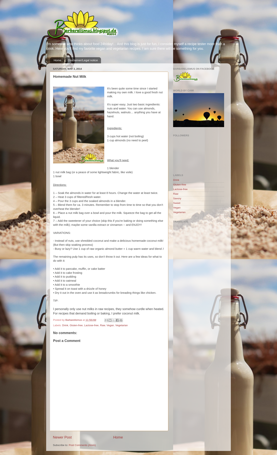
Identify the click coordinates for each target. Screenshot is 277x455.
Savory (177, 198)
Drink (65, 325)
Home (57, 60)
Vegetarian (121, 325)
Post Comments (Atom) (82, 445)
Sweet (176, 203)
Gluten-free (76, 325)
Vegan (110, 325)
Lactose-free (91, 325)
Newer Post (62, 437)
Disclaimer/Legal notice (83, 60)
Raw (102, 325)
